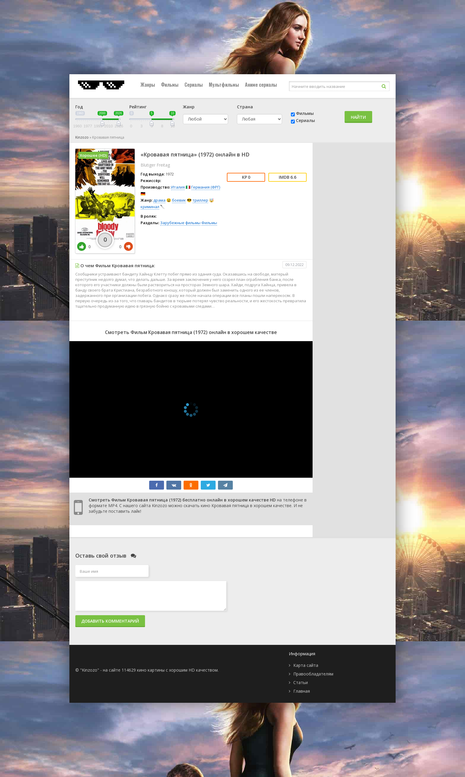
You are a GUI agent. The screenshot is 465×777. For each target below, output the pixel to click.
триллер (200, 200)
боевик (179, 200)
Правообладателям (313, 674)
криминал (150, 206)
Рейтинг (137, 107)
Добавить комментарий (110, 621)
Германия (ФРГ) (205, 187)
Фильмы (170, 84)
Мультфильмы (224, 84)
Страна (245, 107)
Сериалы (193, 84)
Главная (301, 691)
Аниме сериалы (261, 84)
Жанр (189, 107)
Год (79, 107)
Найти (358, 117)
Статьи (300, 682)
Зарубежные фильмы (180, 222)
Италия (178, 187)
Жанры (148, 84)
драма (159, 200)
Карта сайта (305, 665)
